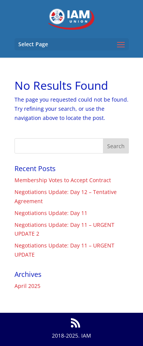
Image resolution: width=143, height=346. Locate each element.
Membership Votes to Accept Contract (62, 180)
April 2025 (27, 285)
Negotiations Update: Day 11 (50, 213)
